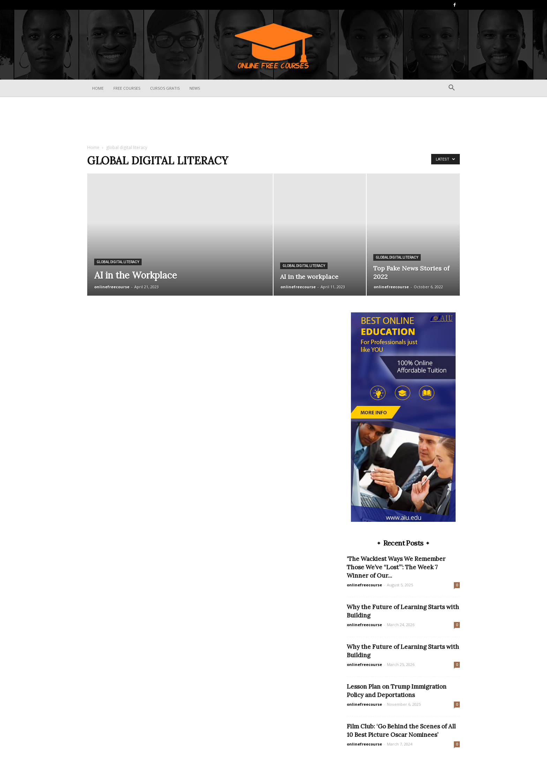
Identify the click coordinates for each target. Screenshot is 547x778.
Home (98, 88)
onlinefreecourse (111, 286)
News (194, 88)
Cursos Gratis (165, 88)
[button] (451, 88)
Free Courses (126, 88)
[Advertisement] (273, 121)
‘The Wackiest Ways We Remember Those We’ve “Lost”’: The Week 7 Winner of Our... (396, 567)
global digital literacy (118, 262)
